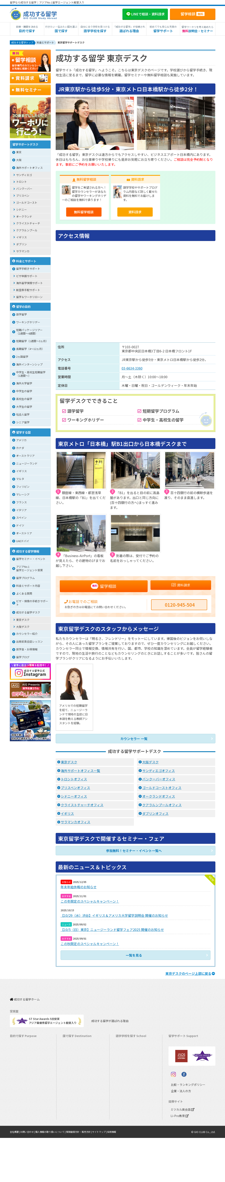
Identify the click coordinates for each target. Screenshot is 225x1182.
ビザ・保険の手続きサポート (32, 603)
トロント (21, 182)
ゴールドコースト (26, 203)
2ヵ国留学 (22, 357)
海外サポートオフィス (29, 168)
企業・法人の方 (177, 1135)
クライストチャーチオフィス (82, 806)
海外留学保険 (179, 1056)
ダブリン (21, 245)
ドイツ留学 (71, 1120)
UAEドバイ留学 (74, 1132)
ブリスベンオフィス (75, 789)
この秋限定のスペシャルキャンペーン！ (90, 942)
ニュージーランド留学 (78, 1056)
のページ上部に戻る (190, 971)
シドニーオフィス (74, 797)
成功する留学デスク (28, 613)
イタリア (21, 511)
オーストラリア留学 (76, 1050)
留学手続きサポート (28, 269)
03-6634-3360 (132, 369)
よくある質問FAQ (181, 1075)
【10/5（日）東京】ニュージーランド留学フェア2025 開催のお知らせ (112, 929)
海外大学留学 (24, 384)
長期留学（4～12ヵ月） (30, 350)
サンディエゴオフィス (158, 772)
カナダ (20, 449)
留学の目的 (23, 307)
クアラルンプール (26, 231)
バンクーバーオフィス (158, 780)
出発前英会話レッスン (29, 642)
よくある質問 (24, 594)
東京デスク (69, 763)
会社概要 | (15, 1175)
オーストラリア (25, 456)
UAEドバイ (22, 542)
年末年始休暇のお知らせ (79, 888)
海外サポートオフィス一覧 (80, 772)
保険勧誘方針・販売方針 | (86, 1175)
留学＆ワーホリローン (29, 298)
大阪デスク (150, 763)
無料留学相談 (84, 212)
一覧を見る (134, 953)
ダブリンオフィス (155, 814)
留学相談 (193, 13)
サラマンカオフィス (75, 823)
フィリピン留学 (74, 1082)
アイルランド (125, 1069)
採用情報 (122, 1175)
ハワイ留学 (71, 1088)
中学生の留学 (24, 392)
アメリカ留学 (72, 1037)
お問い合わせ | (29, 1175)
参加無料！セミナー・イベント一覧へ (134, 852)
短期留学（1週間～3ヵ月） (32, 342)
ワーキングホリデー (28, 323)
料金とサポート (26, 262)
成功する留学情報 (27, 552)
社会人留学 (22, 415)
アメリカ (21, 441)
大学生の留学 (24, 407)
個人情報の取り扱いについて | (55, 1175)
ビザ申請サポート (26, 277)
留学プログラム (25, 579)
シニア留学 (22, 423)
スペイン (21, 518)
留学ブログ (22, 658)
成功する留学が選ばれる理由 (106, 1014)
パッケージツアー (22, 1088)
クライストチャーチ (28, 224)
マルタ (20, 480)
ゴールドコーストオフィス (161, 789)
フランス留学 (73, 1101)
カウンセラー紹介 (26, 634)
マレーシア (22, 495)
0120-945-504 (180, 606)
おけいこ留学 (20, 1082)
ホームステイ (20, 1069)
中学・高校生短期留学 (25, 1094)
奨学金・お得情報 (26, 650)
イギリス (67, 814)
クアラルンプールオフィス (162, 806)
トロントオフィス (74, 780)
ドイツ (20, 526)
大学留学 (17, 1120)
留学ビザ (176, 1062)
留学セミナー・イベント (30, 560)
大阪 (18, 161)
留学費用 (176, 1043)
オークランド (24, 217)
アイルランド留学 (75, 1069)
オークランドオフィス (158, 797)
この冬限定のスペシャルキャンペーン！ (90, 902)
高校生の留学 (24, 400)
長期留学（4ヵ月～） (24, 1043)
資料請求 (134, 212)
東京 (18, 153)
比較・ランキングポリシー (184, 1129)
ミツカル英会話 (182, 1153)
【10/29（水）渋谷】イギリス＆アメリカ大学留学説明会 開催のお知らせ (114, 915)
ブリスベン (22, 196)
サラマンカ (22, 252)
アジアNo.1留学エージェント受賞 (29, 569)
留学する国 (23, 433)
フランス (21, 503)
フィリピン (22, 487)
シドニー (21, 210)
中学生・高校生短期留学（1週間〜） (30, 374)
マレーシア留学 (74, 1094)
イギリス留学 (73, 1062)
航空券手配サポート (28, 291)
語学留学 (21, 315)
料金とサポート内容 (28, 586)
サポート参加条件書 (182, 1082)
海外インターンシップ (29, 365)
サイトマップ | (109, 1175)
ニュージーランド (26, 464)
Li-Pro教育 (179, 1160)
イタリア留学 (72, 1107)
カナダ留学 (71, 1043)
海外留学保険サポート (29, 284)
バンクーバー (24, 189)
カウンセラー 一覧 (133, 740)
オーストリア (24, 534)
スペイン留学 (72, 1113)
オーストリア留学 (75, 1126)
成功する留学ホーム (25, 995)
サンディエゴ (24, 176)
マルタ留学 (71, 1075)
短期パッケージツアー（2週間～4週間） (29, 332)
